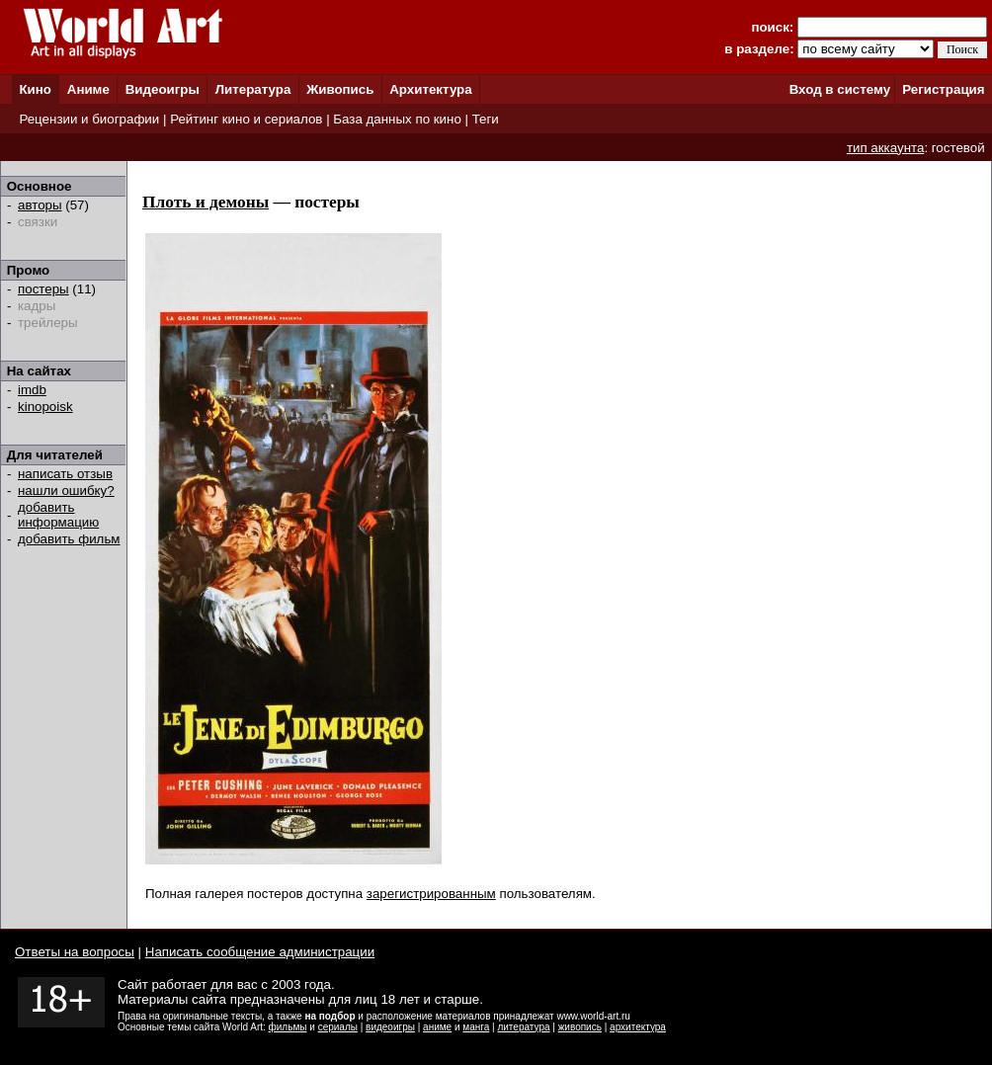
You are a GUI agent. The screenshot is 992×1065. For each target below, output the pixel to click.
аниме (437, 1027)
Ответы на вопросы (74, 951)
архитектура (638, 1027)
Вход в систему (839, 89)
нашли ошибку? (66, 490)
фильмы (288, 1027)
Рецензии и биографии (89, 119)
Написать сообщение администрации (259, 951)
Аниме (88, 89)
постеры (43, 289)
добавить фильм (69, 539)
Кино (35, 89)
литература (523, 1027)
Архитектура (430, 89)
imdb (32, 389)
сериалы (338, 1027)
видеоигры (390, 1027)
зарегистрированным (431, 893)
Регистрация (943, 89)
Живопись (339, 89)
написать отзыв (65, 473)
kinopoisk (45, 406)
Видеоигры (162, 89)
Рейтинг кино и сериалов (246, 119)
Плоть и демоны (205, 202)
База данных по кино (396, 119)
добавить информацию (58, 515)
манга (475, 1027)
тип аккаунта (886, 147)
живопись (580, 1027)
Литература (253, 89)
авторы (40, 205)
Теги (485, 119)
